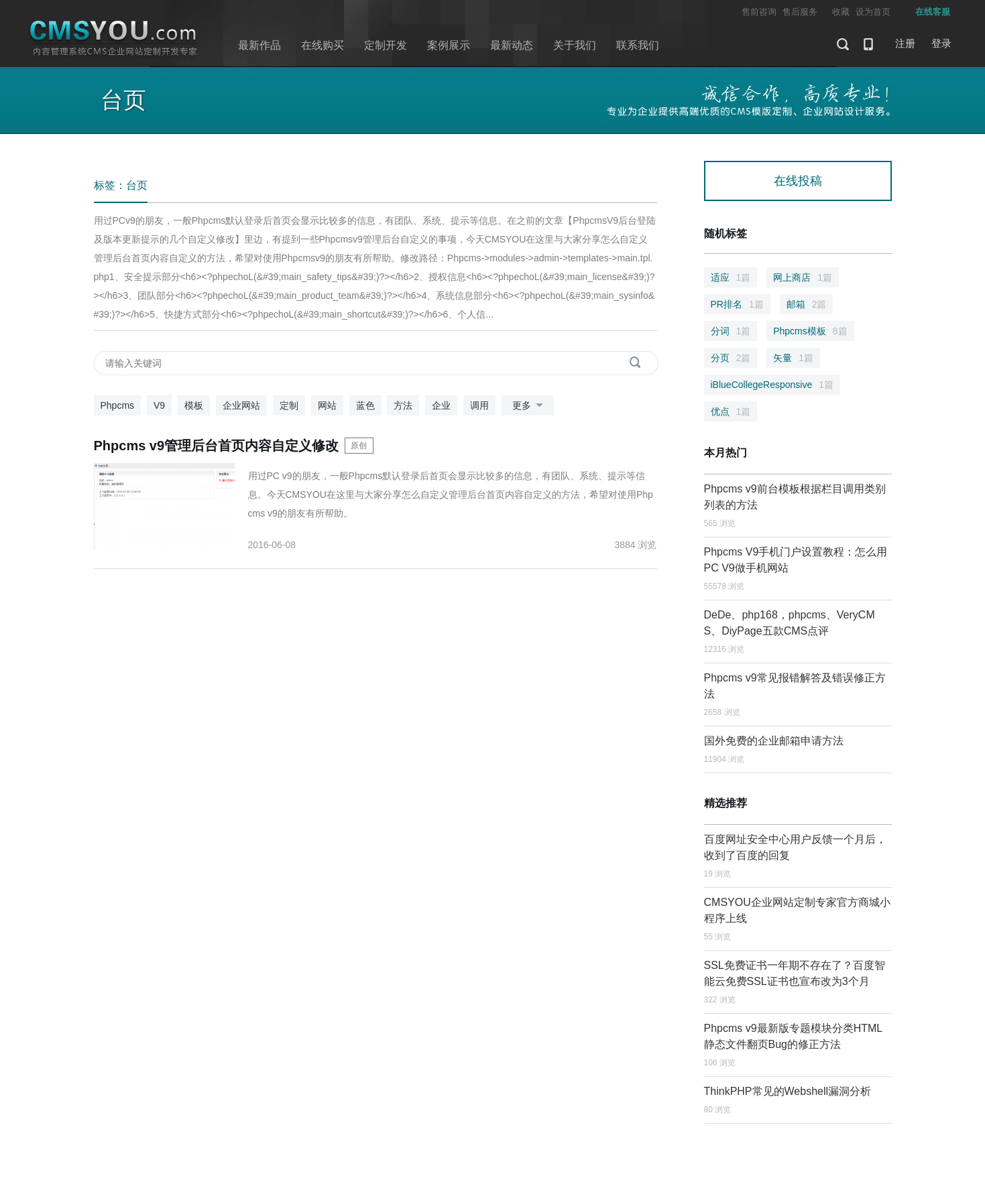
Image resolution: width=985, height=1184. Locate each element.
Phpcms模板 (810, 331)
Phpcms (118, 405)
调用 (479, 405)
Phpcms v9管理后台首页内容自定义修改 (216, 445)
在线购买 (322, 45)
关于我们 (574, 45)
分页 (731, 357)
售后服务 (800, 12)
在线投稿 (798, 181)
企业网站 (241, 405)
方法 (403, 405)
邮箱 (807, 304)
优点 (731, 411)
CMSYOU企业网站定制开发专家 (114, 38)
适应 (731, 277)
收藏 (841, 12)
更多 (530, 405)
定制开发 (385, 45)
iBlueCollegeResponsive (772, 384)
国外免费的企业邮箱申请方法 (774, 740)
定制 (289, 405)
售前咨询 (759, 12)
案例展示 (448, 45)
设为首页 (873, 12)
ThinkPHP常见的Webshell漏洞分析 (788, 1091)
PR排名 (737, 304)
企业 (441, 405)
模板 (193, 405)
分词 (731, 331)
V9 (159, 405)
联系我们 (637, 45)
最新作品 (259, 45)
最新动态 (511, 45)
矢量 (793, 357)
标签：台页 (121, 185)
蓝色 (365, 405)
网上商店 (802, 277)
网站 (327, 405)
